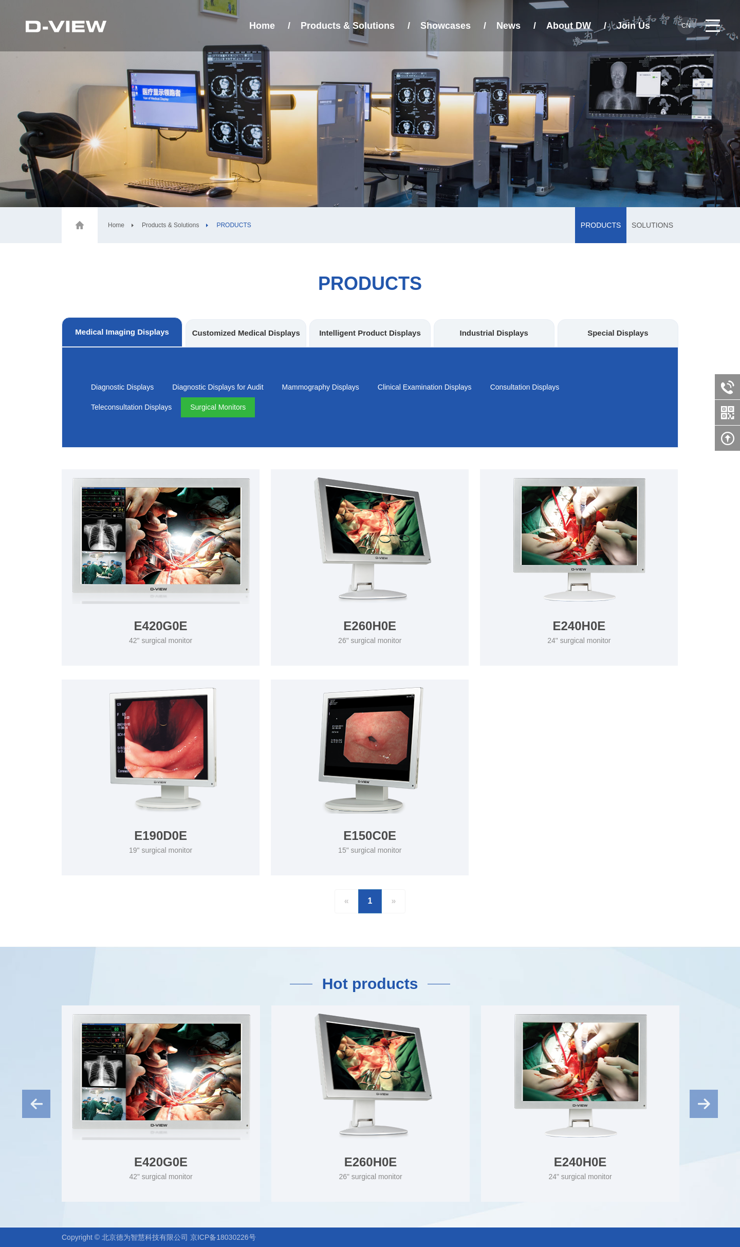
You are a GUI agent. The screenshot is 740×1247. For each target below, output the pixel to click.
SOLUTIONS (652, 225)
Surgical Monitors (218, 407)
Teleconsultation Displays (131, 407)
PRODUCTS (601, 225)
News (508, 26)
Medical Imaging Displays (122, 331)
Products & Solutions (348, 26)
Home (262, 26)
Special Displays (617, 332)
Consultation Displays (525, 387)
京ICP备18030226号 (223, 1237)
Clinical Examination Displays (425, 387)
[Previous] (347, 901)
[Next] (393, 901)
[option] (161, 1103)
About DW (568, 26)
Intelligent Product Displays (370, 332)
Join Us (633, 26)
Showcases (445, 26)
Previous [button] (36, 1104)
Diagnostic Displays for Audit (217, 387)
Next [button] (704, 1104)
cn (685, 25)
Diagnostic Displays (122, 387)
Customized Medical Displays (246, 332)
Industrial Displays (493, 332)
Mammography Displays (320, 387)
